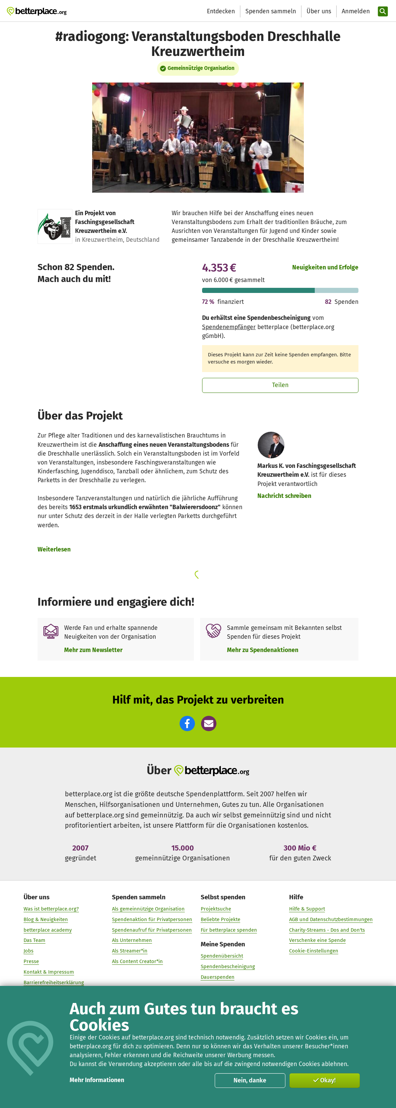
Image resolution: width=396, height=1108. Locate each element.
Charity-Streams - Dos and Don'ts (327, 930)
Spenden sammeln (270, 11)
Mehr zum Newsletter (93, 650)
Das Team (34, 940)
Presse (31, 961)
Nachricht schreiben (284, 496)
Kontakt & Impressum (49, 972)
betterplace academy (48, 930)
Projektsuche (215, 909)
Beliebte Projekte (220, 919)
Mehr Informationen (97, 1080)
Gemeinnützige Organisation (201, 68)
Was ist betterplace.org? (51, 909)
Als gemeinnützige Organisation (148, 909)
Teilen (280, 385)
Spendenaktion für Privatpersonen (152, 919)
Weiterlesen (54, 549)
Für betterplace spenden (228, 930)
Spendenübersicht (221, 956)
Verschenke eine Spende (317, 940)
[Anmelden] (355, 11)
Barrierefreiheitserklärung (54, 982)
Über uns (319, 11)
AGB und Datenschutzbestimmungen (330, 919)
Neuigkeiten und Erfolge (325, 267)
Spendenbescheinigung (227, 966)
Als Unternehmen (132, 940)
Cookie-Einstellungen (313, 951)
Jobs (28, 951)
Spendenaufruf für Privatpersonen (152, 930)
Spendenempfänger (229, 327)
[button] (187, 723)
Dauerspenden (217, 977)
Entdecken (221, 11)
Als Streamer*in (129, 951)
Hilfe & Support (307, 909)
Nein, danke (250, 1080)
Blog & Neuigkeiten (46, 919)
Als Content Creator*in (137, 961)
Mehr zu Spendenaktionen (262, 650)
